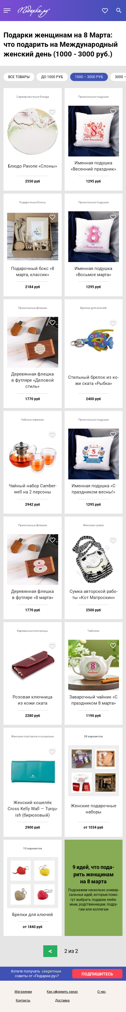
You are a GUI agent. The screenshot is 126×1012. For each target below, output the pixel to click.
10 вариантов (32, 848)
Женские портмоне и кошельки (32, 736)
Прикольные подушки (93, 96)
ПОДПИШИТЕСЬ (97, 974)
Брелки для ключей (93, 307)
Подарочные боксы (32, 202)
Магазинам (23, 992)
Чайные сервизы (32, 419)
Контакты (23, 1000)
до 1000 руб (52, 77)
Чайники (93, 630)
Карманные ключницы (32, 630)
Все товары (19, 77)
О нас (101, 992)
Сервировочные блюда (32, 96)
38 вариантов (93, 736)
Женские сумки (93, 525)
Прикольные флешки (32, 307)
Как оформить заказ (62, 992)
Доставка (62, 1000)
